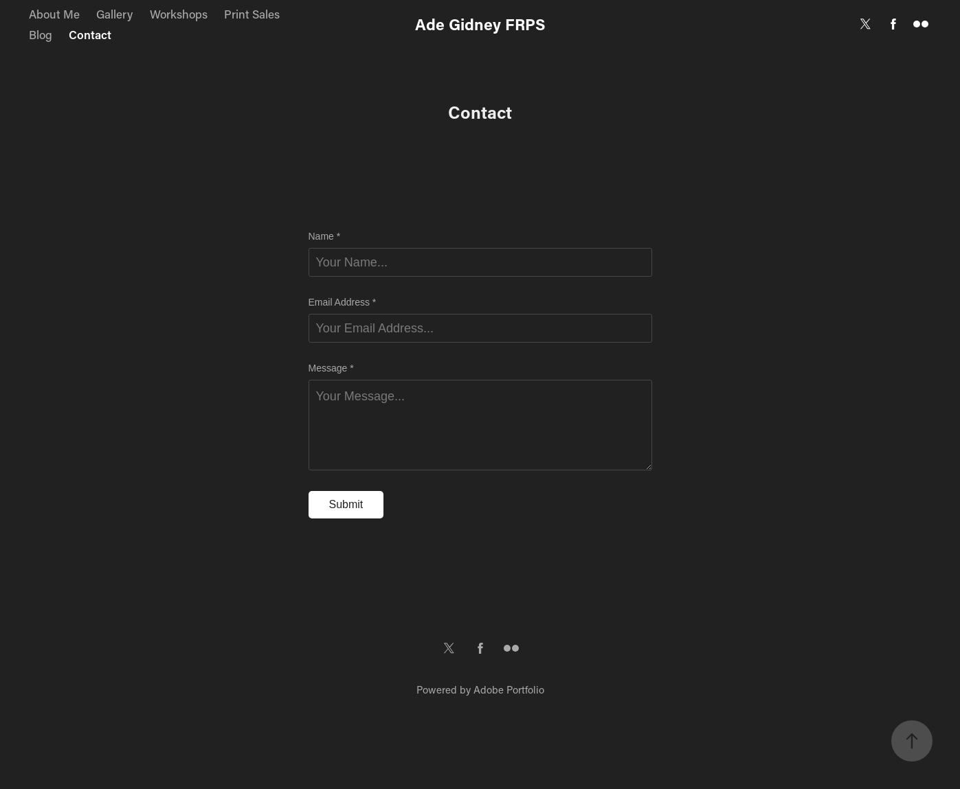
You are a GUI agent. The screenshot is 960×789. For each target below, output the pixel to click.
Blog (40, 34)
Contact (90, 34)
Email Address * (343, 302)
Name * (325, 236)
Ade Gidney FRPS (480, 24)
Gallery (114, 13)
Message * (331, 368)
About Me (54, 13)
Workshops (179, 13)
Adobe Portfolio (508, 689)
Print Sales (252, 13)
